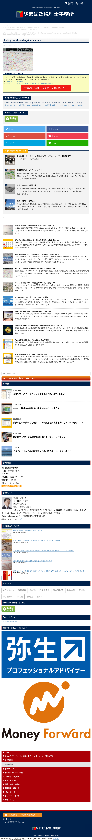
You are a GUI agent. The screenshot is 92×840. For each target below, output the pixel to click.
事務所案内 (9, 759)
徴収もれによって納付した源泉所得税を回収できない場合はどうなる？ (36, 267)
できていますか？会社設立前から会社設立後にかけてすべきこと (42, 450)
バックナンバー (10, 791)
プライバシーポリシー (13, 795)
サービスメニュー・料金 (14, 81)
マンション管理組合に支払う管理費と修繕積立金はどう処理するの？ (35, 282)
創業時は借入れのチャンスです (29, 169)
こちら (20, 518)
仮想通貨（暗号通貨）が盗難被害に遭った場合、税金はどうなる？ (34, 224)
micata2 (56, 838)
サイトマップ (10, 799)
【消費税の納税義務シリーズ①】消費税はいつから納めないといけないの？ (37, 253)
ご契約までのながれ (12, 775)
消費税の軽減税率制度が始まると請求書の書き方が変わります (33, 310)
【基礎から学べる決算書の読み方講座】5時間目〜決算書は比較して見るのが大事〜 (43, 550)
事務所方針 (9, 763)
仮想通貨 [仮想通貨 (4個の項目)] (22, 589)
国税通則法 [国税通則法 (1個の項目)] (58, 589)
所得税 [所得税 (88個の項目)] (82, 589)
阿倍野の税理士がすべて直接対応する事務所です (46, 836)
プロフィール (10, 768)
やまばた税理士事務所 (10, 620)
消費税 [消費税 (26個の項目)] (30, 596)
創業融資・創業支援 (12, 787)
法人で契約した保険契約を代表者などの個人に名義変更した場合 (36, 539)
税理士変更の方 (10, 779)
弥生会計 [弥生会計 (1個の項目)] (71, 589)
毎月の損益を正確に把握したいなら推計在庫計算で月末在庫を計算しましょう (38, 239)
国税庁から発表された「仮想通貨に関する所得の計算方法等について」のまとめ (38, 324)
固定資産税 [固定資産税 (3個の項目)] (44, 589)
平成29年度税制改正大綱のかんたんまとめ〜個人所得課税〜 (32, 339)
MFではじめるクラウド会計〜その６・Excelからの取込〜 (32, 296)
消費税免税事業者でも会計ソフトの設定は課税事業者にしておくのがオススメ (48, 422)
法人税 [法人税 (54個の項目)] (20, 596)
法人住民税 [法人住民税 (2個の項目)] (8, 596)
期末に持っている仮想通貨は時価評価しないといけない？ (39, 436)
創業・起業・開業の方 (26, 200)
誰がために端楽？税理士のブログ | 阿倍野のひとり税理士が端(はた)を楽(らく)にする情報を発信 (44, 104)
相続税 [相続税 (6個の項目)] (39, 596)
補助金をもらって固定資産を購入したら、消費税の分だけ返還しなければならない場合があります (48, 570)
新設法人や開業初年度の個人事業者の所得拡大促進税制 (31, 353)
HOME (7, 751)
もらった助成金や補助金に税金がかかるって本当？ (36, 407)
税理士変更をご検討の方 (27, 184)
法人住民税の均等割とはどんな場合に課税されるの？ (32, 560)
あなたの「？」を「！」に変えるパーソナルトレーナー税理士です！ (31, 83)
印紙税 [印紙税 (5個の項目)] (33, 589)
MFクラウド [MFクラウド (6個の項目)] (8, 589)
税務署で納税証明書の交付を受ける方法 (27, 529)
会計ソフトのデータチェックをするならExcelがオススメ (39, 393)
